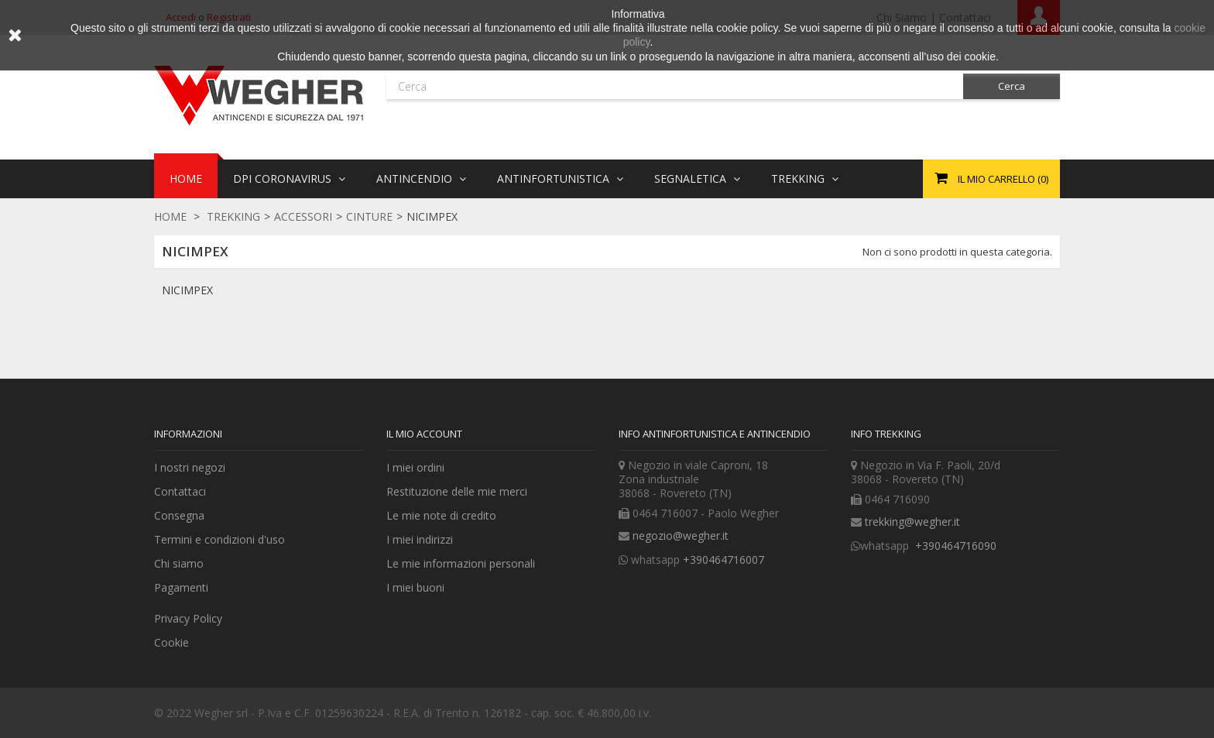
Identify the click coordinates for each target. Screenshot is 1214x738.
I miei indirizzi (419, 539)
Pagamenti (181, 587)
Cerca (1011, 86)
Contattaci (180, 491)
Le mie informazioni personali (460, 563)
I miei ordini (415, 467)
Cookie (171, 642)
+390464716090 (954, 545)
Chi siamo (179, 563)
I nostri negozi (189, 467)
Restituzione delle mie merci (456, 491)
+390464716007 (723, 559)
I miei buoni (415, 587)
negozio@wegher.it (681, 535)
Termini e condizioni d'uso (219, 539)
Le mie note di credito (441, 515)
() (991, 179)
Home (170, 217)
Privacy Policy (188, 618)
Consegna (179, 515)
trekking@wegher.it (912, 521)
